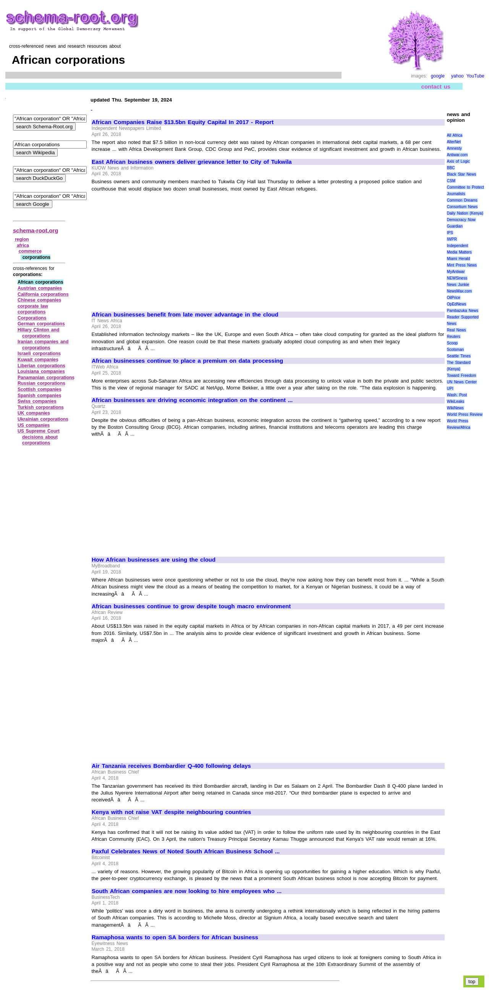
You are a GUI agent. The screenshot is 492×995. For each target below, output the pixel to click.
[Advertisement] (156, 248)
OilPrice (453, 298)
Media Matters (459, 252)
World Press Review (464, 414)
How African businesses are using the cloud (153, 560)
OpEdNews (456, 304)
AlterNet (454, 142)
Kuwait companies (38, 359)
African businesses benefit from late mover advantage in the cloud (185, 315)
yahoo (457, 76)
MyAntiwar (456, 272)
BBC (451, 168)
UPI (450, 388)
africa (23, 245)
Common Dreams (462, 200)
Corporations (32, 318)
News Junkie (458, 285)
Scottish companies (40, 389)
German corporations (41, 323)
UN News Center (462, 382)
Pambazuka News (462, 311)
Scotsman (455, 349)
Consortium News (462, 207)
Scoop (452, 343)
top (472, 981)
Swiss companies (37, 401)
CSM (451, 181)
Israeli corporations (39, 353)
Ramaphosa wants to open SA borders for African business (175, 937)
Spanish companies (39, 395)
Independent (457, 246)
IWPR (452, 239)
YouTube (475, 76)
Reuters (453, 336)
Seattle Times (459, 356)
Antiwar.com (457, 155)
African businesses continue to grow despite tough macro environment (191, 606)
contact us (436, 86)
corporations (31, 312)
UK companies (34, 413)
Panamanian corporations (46, 377)
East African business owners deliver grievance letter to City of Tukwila (192, 162)
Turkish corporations (41, 407)
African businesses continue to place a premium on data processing (187, 361)
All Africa (455, 135)
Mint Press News (462, 265)
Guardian (455, 226)
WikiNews (455, 408)
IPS (450, 233)
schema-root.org (35, 230)
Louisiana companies (41, 371)
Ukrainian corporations (43, 419)
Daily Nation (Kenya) (465, 213)
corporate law (33, 306)
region (22, 239)
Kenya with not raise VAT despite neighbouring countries (171, 812)
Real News (456, 330)
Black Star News (461, 174)
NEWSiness (457, 278)
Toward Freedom (461, 375)
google (438, 76)
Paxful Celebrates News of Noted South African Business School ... (186, 851)
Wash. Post (457, 395)
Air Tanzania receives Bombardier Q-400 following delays (171, 766)
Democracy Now (461, 220)
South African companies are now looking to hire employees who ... (187, 891)
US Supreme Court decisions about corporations (39, 437)
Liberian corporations (41, 365)
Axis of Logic (458, 161)
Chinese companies (39, 300)
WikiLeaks (455, 401)
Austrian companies (40, 288)
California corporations (43, 294)
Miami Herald (458, 259)
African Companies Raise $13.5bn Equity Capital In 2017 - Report (183, 122)
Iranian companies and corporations (43, 345)
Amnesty (454, 148)
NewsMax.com (459, 291)
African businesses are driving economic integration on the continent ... (192, 400)
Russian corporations (41, 383)
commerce (30, 251)
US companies (34, 425)
